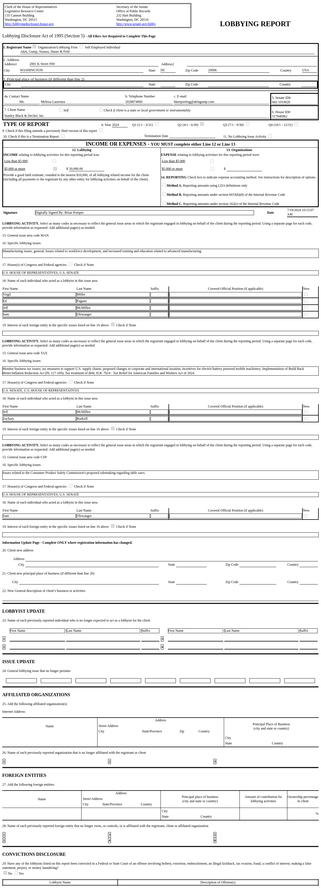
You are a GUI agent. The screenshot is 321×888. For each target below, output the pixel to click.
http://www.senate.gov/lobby (136, 24)
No (8, 873)
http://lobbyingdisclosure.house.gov (29, 24)
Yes (19, 873)
